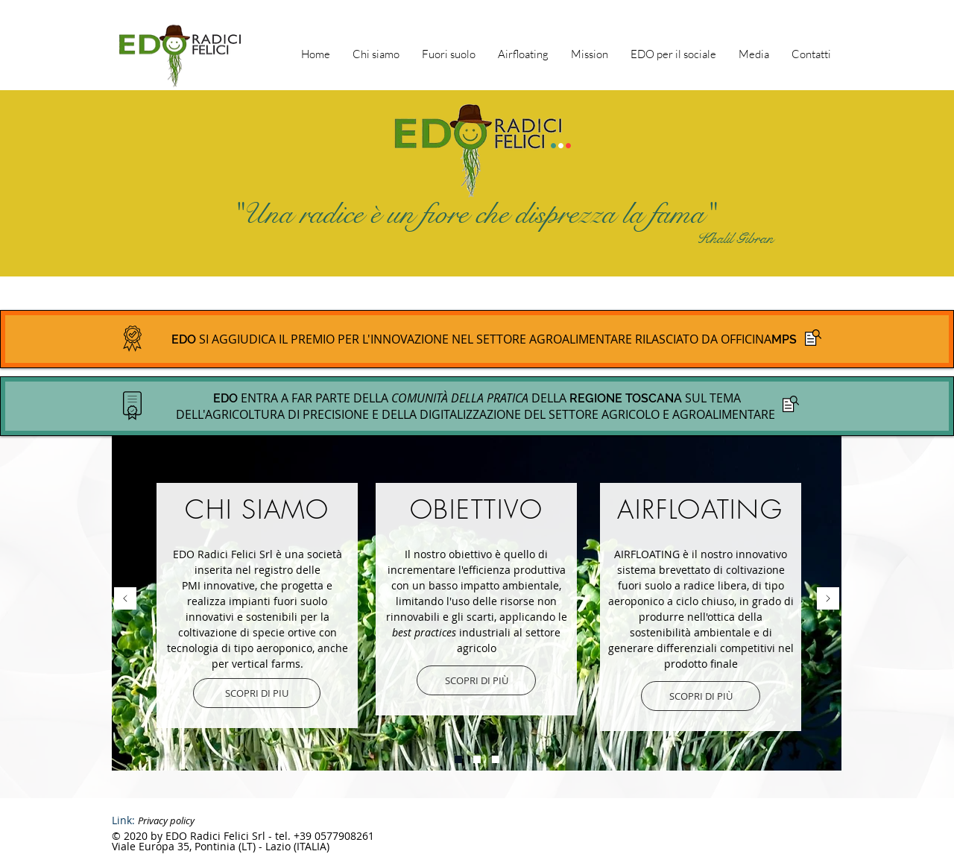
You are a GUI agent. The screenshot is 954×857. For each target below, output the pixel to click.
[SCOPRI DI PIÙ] (476, 680)
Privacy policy (166, 820)
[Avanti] (828, 599)
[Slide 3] (477, 759)
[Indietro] (125, 599)
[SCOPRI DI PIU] (256, 693)
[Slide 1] (458, 759)
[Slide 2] (495, 759)
